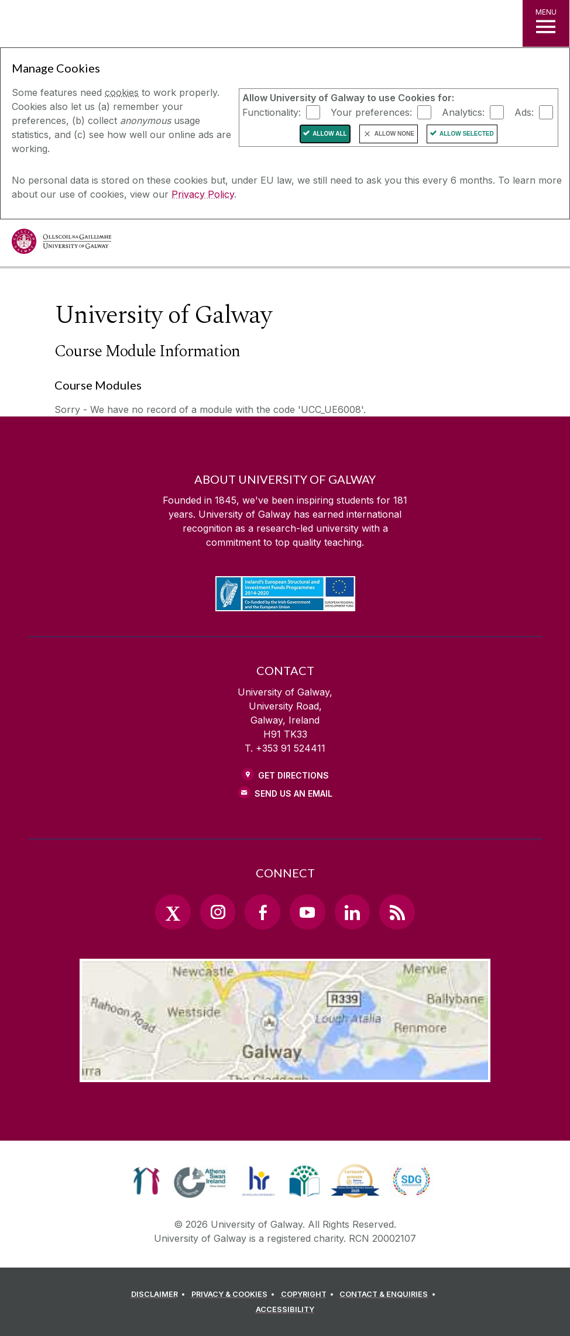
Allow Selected (466, 133)
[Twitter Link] (172, 911)
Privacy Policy (202, 194)
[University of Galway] (61, 244)
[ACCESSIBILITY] (285, 1309)
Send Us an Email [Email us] (293, 793)
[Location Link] (285, 1073)
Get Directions (293, 775)
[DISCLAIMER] (160, 1294)
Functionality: (271, 112)
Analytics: (463, 112)
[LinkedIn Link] (352, 911)
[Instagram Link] (217, 911)
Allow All (330, 133)
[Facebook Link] (262, 911)
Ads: (524, 112)
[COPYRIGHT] (309, 1294)
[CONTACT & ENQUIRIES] (389, 1294)
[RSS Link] (396, 911)
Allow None (394, 133)
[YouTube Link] (307, 911)
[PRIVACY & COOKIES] (235, 1294)
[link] (147, 1181)
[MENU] (546, 23)
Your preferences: (371, 112)
